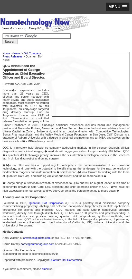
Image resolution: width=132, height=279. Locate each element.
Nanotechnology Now (45, 24)
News (17, 53)
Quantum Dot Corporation (46, 203)
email (45, 268)
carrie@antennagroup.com (37, 244)
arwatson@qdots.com (37, 237)
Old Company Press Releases (22, 55)
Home (6, 53)
